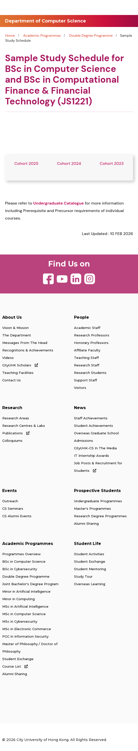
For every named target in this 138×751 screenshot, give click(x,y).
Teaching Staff (86, 358)
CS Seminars (12, 508)
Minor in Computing (18, 599)
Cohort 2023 (112, 163)
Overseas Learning (89, 584)
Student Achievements (93, 426)
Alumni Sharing (86, 523)
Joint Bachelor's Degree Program (30, 584)
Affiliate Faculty (87, 350)
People (81, 317)
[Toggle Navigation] (129, 7)
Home (10, 35)
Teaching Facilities (18, 373)
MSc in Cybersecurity (19, 621)
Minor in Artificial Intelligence (26, 591)
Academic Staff (87, 328)
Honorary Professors (91, 343)
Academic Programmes (42, 35)
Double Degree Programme (91, 35)
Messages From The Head (24, 343)
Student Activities (89, 554)
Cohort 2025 (26, 163)
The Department (16, 335)
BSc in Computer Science (24, 561)
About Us (12, 317)
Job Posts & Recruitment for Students (98, 467)
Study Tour (83, 576)
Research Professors (91, 335)
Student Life (87, 543)
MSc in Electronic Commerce (26, 629)
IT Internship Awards (91, 456)
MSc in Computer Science (24, 614)
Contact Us (11, 380)
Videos (8, 358)
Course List (15, 666)
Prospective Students (97, 490)
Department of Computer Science (45, 21)
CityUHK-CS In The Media (95, 448)
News (80, 407)
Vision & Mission (15, 328)
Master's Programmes (92, 508)
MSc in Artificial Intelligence (25, 606)
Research (12, 407)
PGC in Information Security (25, 636)
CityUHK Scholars (20, 365)
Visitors (80, 388)
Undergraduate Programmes (98, 501)
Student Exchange (18, 659)
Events (9, 490)
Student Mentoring (90, 569)
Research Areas (15, 418)
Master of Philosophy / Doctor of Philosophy (30, 647)
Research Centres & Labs (23, 426)
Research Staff (86, 365)
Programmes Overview (21, 554)
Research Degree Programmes (100, 516)
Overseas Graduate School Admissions (96, 437)
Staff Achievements (91, 418)
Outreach (10, 501)
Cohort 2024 (69, 163)
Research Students (90, 373)
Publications (16, 433)
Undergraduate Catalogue (58, 203)
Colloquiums (12, 441)
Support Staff (85, 380)
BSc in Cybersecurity (19, 569)
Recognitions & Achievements (27, 350)
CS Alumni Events (17, 516)
